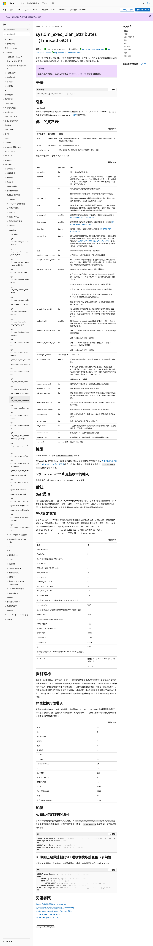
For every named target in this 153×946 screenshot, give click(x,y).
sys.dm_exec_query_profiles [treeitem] (19, 454)
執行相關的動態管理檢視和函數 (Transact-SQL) (55, 907)
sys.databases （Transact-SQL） (49, 914)
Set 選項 (127, 46)
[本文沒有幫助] (145, 64)
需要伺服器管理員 (109, 461)
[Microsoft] (4, 3)
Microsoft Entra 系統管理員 (52, 464)
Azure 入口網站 (127, 9)
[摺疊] (29, 24)
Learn (38, 26)
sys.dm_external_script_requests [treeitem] (20, 527)
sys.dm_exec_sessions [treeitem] (18, 489)
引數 (126, 34)
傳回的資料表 (129, 37)
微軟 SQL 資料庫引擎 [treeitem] (14, 61)
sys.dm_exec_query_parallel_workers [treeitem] (20, 446)
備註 (126, 43)
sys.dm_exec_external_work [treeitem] (19, 380)
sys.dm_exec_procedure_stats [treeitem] (20, 406)
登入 (148, 3)
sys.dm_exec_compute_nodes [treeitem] (20, 298)
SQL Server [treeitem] (9, 39)
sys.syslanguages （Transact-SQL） (83, 217)
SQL (45, 26)
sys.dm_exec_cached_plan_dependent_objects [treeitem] (20, 262)
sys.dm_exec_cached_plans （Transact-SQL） (55, 911)
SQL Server (55, 26)
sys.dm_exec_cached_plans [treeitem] (19, 270)
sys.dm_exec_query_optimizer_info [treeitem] (20, 425)
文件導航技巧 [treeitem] (10, 44)
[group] (76, 844)
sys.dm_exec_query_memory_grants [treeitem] (20, 415)
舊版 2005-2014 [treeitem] (11, 48)
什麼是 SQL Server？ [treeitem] (14, 57)
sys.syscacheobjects (77, 73)
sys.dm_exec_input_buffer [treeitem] (20, 393)
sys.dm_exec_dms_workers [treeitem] (20, 364)
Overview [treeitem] (12, 199)
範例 (126, 53)
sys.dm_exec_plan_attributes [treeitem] (20, 399)
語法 (126, 31)
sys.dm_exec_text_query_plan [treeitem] (20, 499)
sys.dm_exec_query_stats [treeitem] (20, 470)
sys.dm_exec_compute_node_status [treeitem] (20, 290)
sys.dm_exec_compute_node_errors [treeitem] (20, 279)
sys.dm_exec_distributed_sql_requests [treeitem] (20, 352)
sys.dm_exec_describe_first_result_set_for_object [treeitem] (20, 322)
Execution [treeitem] (14, 234)
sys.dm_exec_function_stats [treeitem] (19, 387)
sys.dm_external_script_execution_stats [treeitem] (20, 517)
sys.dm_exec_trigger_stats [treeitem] (20, 505)
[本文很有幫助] (142, 64)
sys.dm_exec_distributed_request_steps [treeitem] (20, 332)
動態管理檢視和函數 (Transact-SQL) (51, 904)
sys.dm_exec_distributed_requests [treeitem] (20, 342)
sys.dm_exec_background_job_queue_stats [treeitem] (20, 252)
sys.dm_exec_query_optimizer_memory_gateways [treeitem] (20, 435)
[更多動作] (115, 26)
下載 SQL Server (143, 9)
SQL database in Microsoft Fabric (68, 52)
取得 (75, 115)
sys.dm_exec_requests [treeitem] (18, 475)
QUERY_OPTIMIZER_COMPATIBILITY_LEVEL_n (94, 241)
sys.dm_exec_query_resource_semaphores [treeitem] (20, 463)
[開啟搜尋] (143, 3)
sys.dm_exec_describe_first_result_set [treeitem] (20, 312)
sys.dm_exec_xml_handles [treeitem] (20, 510)
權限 (126, 40)
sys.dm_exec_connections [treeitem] (20, 304)
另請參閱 (127, 56)
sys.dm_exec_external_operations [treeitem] (20, 371)
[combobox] (16, 29)
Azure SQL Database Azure (93, 49)
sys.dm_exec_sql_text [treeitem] (18, 494)
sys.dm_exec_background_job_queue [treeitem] (20, 241)
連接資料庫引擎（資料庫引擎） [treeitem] (17, 67)
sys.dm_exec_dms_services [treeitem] (20, 360)
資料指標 (127, 49)
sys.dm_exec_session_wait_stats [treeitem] (20, 482)
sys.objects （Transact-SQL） (48, 917)
